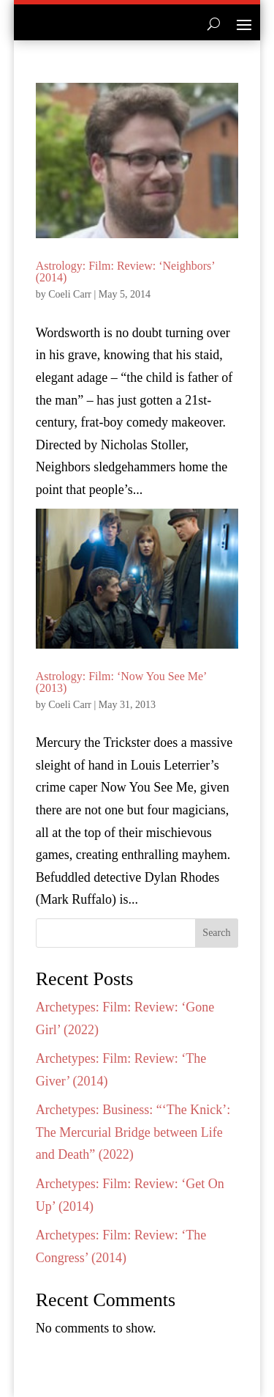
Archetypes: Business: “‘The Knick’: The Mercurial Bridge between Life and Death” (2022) (133, 1132)
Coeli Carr (69, 294)
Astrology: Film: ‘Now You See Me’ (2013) (121, 682)
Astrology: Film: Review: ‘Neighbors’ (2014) (125, 271)
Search (216, 932)
